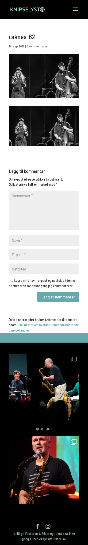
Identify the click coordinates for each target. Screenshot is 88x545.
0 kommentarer (37, 46)
